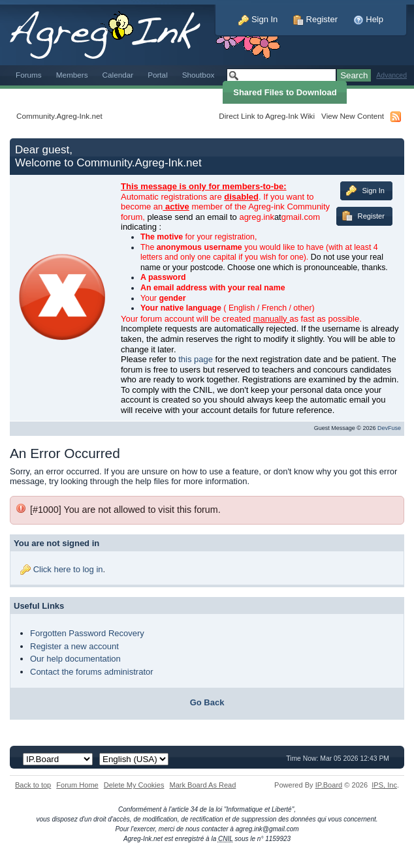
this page (195, 359)
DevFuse (389, 428)
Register (315, 19)
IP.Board (329, 785)
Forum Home (77, 785)
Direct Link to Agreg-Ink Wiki (267, 116)
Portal (158, 74)
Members (72, 74)
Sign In (258, 19)
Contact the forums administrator (91, 672)
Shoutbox (198, 74)
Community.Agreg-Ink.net (59, 116)
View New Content (352, 116)
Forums (29, 74)
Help (368, 19)
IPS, (384, 785)
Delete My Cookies (134, 785)
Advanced (391, 75)
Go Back (207, 702)
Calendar (118, 74)
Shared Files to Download (284, 92)
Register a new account (74, 646)
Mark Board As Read (202, 785)
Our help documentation (75, 659)
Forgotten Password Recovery (87, 633)
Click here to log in (68, 569)
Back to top (33, 785)
